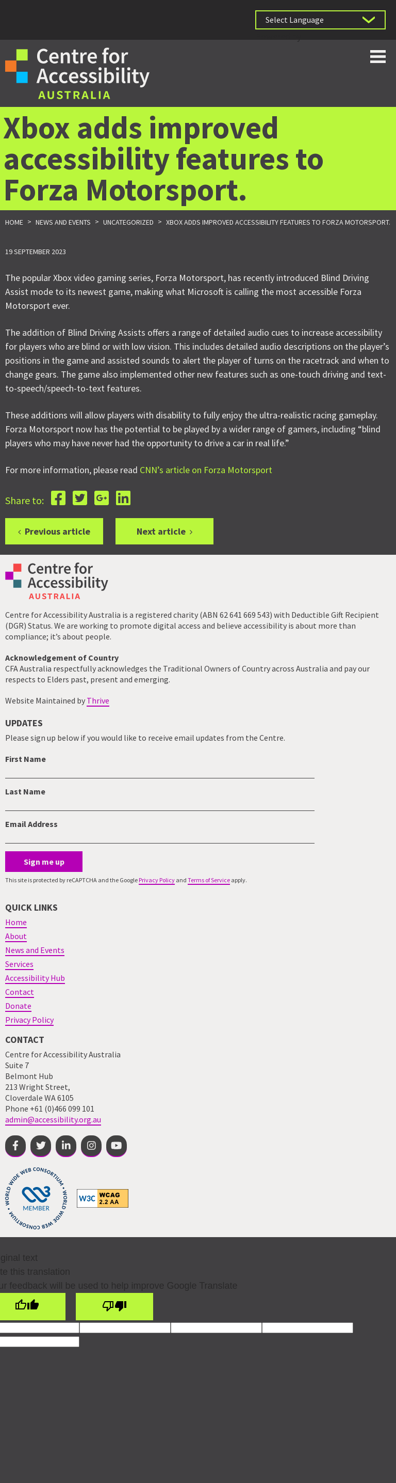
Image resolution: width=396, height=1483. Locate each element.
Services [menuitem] (19, 964)
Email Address (31, 824)
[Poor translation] (114, 1306)
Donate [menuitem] (18, 1006)
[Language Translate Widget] (320, 19)
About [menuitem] (16, 936)
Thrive (98, 700)
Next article (161, 531)
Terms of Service (209, 880)
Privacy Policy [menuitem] (29, 1019)
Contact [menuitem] (19, 992)
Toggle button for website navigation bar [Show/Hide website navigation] (378, 56)
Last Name (25, 791)
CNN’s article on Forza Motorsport (206, 470)
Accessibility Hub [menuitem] (35, 978)
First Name (25, 759)
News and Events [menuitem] (34, 950)
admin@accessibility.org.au (53, 1119)
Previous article (57, 531)
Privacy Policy (157, 880)
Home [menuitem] (16, 922)
